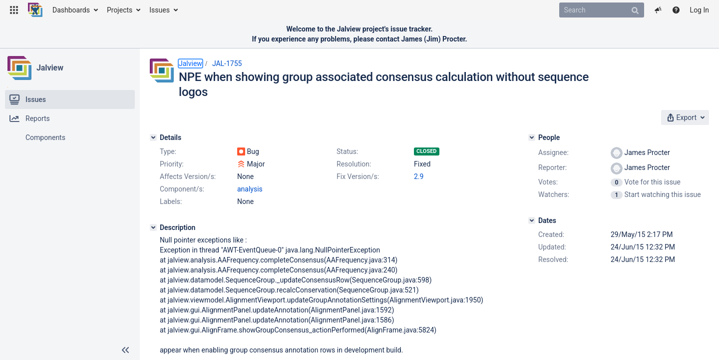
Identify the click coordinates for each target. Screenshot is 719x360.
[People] (531, 137)
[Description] (153, 227)
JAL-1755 (227, 64)
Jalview (49, 67)
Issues (159, 10)
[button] (14, 10)
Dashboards (71, 10)
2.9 (418, 176)
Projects (119, 10)
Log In (699, 10)
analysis (250, 189)
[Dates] (531, 220)
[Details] (153, 137)
